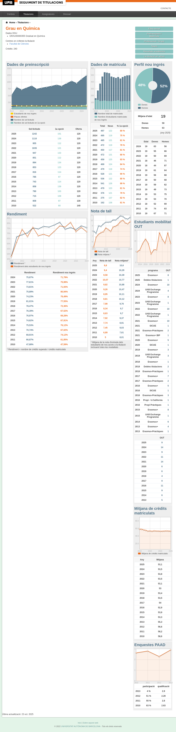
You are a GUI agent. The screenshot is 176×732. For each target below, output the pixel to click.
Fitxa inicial (154, 28)
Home (12, 22)
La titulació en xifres (154, 56)
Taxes (154, 46)
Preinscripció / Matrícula (154, 35)
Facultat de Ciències (19, 44)
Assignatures (48, 14)
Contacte (166, 8)
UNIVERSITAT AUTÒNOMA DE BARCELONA (80, 726)
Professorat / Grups (154, 41)
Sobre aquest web (90, 723)
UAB (9, 2)
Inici (79, 723)
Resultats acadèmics (154, 51)
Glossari (67, 14)
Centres (11, 14)
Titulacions (28, 14)
